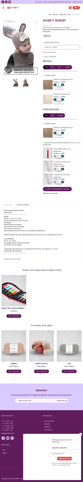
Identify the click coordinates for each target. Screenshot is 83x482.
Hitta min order (77, 2)
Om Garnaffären (49, 421)
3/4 (52, 67)
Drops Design (53, 193)
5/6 (59, 67)
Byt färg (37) (59, 89)
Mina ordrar (47, 453)
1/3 (46, 115)
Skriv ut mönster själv (49, 52)
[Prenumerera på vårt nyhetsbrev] (41, 400)
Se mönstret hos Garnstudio (12, 259)
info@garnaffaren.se (7, 433)
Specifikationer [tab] (23, 205)
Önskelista (47, 461)
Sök (4, 450)
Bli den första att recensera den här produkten (56, 27)
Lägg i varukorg (14, 316)
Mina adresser (48, 456)
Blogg (4, 453)
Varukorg (47, 459)
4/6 (52, 115)
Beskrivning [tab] (8, 205)
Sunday (14, 364)
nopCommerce (48, 478)
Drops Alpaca (41, 364)
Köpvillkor (47, 424)
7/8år (67, 67)
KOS (69, 364)
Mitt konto (47, 450)
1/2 (46, 67)
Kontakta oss (48, 430)
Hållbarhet (47, 427)
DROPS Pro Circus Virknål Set (14, 308)
